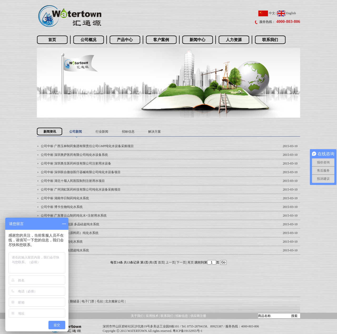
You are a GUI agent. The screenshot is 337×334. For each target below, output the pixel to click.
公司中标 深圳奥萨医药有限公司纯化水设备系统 (74, 155)
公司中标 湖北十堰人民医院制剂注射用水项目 (73, 181)
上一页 (170, 262)
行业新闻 (102, 131)
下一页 (181, 262)
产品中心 (125, 40)
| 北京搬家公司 (114, 301)
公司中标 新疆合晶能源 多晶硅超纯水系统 (70, 224)
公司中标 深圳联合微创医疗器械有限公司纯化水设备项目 (81, 172)
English (286, 13)
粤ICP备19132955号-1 (187, 331)
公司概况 (88, 40)
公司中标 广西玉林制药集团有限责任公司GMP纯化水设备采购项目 (87, 146)
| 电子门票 (87, 301)
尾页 (190, 262)
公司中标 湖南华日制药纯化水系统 (65, 198)
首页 (52, 40)
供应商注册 (198, 316)
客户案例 (161, 40)
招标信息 (128, 131)
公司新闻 (75, 131)
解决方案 (154, 131)
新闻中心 (197, 40)
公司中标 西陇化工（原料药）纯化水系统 (69, 233)
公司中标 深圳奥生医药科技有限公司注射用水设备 (76, 163)
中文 (266, 13)
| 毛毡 (99, 301)
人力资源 (234, 40)
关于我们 (137, 316)
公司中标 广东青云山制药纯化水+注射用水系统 (74, 215)
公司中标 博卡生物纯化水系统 (62, 207)
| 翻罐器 (73, 301)
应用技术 (152, 316)
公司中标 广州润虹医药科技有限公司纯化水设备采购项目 (81, 189)
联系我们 (270, 40)
